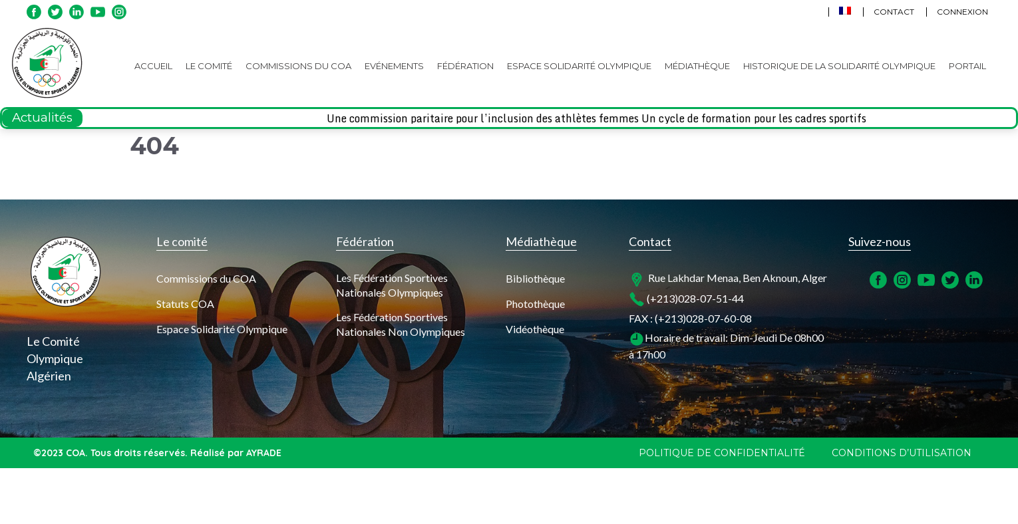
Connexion (962, 12)
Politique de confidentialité (722, 453)
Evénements (394, 66)
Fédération (465, 66)
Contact (894, 12)
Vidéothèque (535, 329)
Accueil (153, 66)
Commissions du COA (298, 66)
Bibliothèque (535, 278)
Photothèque (535, 303)
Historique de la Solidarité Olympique (839, 66)
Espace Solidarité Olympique (579, 66)
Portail (967, 66)
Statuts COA (185, 303)
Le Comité (209, 66)
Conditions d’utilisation (901, 453)
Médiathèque (697, 66)
